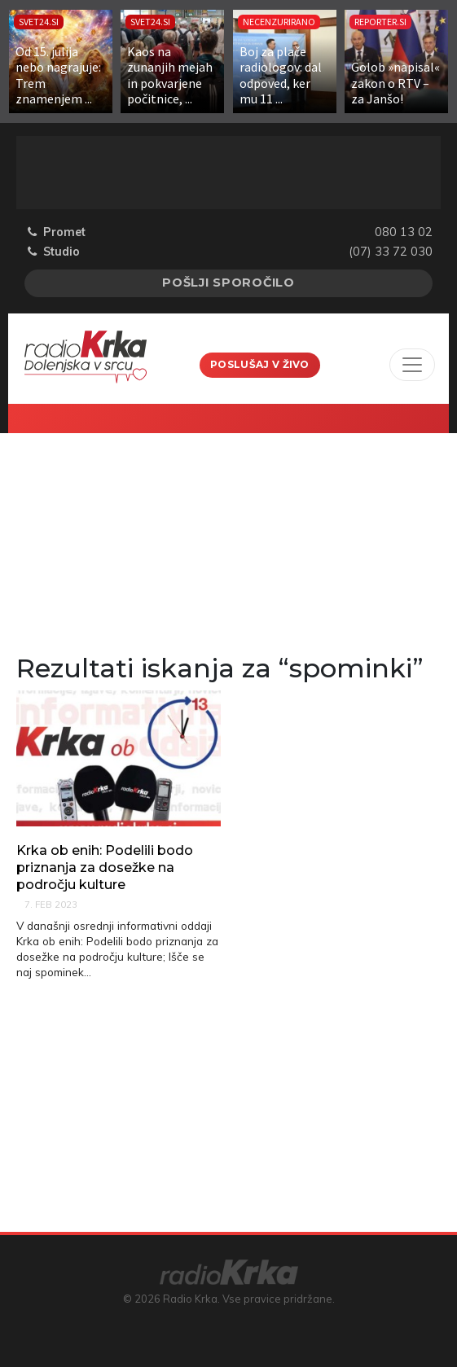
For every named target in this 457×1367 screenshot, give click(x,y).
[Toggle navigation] (412, 364)
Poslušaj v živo (260, 364)
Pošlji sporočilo (228, 282)
